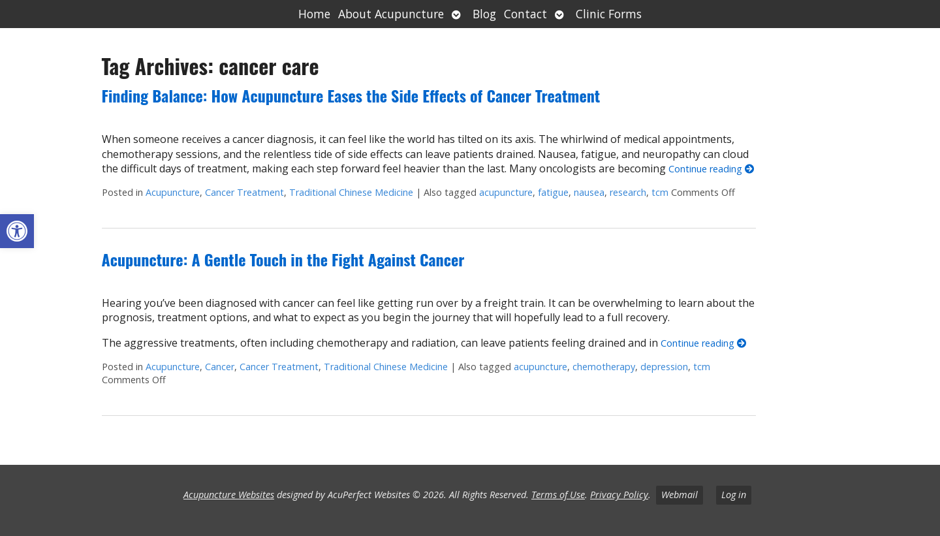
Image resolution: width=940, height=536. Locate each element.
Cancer (219, 366)
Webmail (679, 494)
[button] (17, 231)
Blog (484, 14)
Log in (733, 494)
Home (314, 14)
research (628, 192)
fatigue (553, 192)
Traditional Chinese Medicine (351, 192)
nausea (589, 192)
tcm (659, 192)
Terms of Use (558, 494)
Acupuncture (173, 192)
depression (664, 366)
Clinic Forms (609, 14)
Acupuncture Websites (228, 494)
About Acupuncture (391, 14)
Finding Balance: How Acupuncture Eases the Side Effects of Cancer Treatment (351, 95)
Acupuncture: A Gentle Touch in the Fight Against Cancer (283, 259)
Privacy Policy (619, 494)
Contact (525, 14)
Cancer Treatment (244, 192)
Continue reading (711, 169)
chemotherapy (603, 366)
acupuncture (506, 192)
